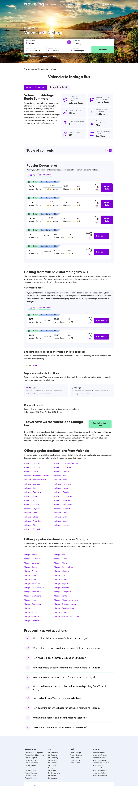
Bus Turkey (52, 775)
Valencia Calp (30, 488)
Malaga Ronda (31, 575)
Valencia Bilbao (31, 517)
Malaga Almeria (61, 571)
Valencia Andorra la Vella (35, 479)
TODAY (31, 175)
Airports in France (100, 755)
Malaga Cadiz (30, 567)
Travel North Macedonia (34, 755)
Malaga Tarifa (60, 596)
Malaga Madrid (61, 579)
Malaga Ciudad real (32, 620)
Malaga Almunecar (62, 563)
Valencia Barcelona (62, 467)
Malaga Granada (61, 558)
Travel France (30, 768)
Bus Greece (52, 763)
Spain (80, 103)
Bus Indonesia (53, 778)
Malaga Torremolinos (63, 567)
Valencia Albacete (62, 500)
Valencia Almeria (31, 504)
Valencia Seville (31, 496)
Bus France (52, 765)
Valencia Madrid (61, 471)
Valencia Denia (31, 471)
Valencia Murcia (61, 488)
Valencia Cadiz (60, 512)
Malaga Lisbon (31, 579)
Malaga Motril (60, 612)
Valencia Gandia (61, 492)
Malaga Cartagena (32, 596)
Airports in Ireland (100, 758)
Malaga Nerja (60, 554)
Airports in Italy (98, 765)
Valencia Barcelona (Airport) (36, 475)
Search (103, 49)
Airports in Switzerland (101, 763)
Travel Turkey (30, 765)
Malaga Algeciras (62, 583)
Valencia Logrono (62, 525)
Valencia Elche (60, 517)
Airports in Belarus (100, 760)
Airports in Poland (100, 773)
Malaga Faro (60, 575)
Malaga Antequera (32, 583)
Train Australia (75, 763)
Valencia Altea (60, 479)
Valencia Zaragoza (32, 492)
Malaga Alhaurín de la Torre (66, 600)
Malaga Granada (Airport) (65, 604)
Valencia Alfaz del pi (33, 521)
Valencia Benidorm (32, 463)
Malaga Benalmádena (64, 608)
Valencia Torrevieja (62, 484)
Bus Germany (53, 758)
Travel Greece (30, 760)
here (49, 394)
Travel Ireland (30, 775)
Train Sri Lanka (76, 755)
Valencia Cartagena (63, 496)
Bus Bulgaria (52, 755)
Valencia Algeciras (62, 508)
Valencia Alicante (32, 467)
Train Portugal (75, 752)
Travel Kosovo (30, 778)
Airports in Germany (100, 768)
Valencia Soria (30, 500)
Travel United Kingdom (34, 752)
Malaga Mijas (30, 600)
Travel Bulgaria (31, 758)
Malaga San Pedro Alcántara (66, 616)
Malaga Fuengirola (62, 591)
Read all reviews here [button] (100, 424)
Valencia (73, 103)
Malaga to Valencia (58, 87)
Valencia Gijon (30, 525)
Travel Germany (31, 763)
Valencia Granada (32, 484)
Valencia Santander (33, 529)
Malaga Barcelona (32, 604)
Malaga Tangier (31, 612)
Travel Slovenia (31, 773)
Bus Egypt (51, 768)
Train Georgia (75, 760)
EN (95, 4)
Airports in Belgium (100, 775)
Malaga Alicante (61, 587)
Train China (74, 758)
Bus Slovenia (52, 760)
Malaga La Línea (31, 563)
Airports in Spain (99, 752)
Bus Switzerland (54, 773)
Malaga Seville (30, 554)
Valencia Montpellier (63, 504)
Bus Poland (52, 770)
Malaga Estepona (32, 571)
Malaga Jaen (30, 608)
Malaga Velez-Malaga (34, 587)
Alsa (35, 365)
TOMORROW (45, 175)
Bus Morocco (53, 752)
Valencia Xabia (61, 475)
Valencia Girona (61, 521)
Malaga (99, 102)
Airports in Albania (100, 770)
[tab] (69, 187)
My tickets (108, 4)
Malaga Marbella (31, 616)
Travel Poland (30, 770)
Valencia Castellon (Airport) (66, 463)
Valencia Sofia (30, 512)
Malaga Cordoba (32, 558)
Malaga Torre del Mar (33, 591)
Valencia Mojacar (32, 508)
